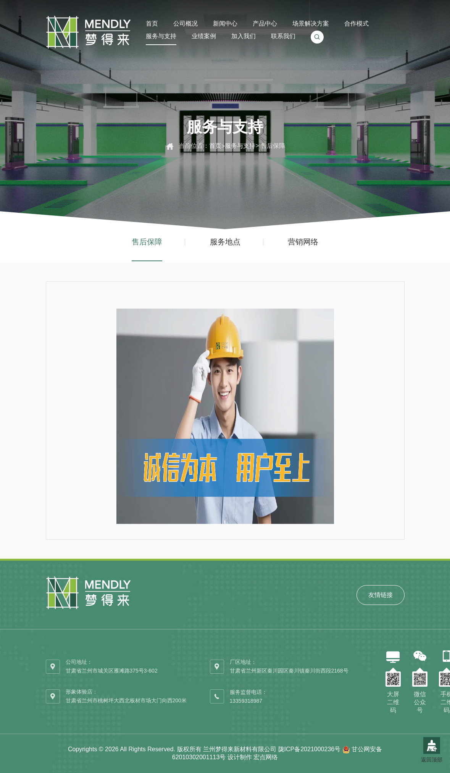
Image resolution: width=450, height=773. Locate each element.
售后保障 (147, 242)
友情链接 (380, 595)
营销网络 (303, 242)
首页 (215, 145)
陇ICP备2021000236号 (309, 749)
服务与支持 (240, 145)
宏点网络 (265, 757)
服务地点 (225, 242)
